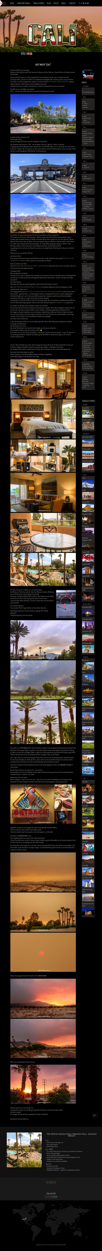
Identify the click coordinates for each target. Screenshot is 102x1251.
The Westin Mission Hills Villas (27, 287)
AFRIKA (85, 405)
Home (12, 3)
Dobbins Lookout (88, 209)
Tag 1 (84, 101)
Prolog (85, 103)
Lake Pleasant (87, 220)
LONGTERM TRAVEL (23, 3)
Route (85, 105)
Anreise (85, 107)
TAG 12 (85, 251)
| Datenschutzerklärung (55, 1245)
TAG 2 (84, 112)
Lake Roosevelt (87, 189)
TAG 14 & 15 (86, 287)
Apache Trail (86, 191)
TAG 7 (84, 183)
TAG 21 (85, 377)
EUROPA (85, 657)
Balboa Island (87, 330)
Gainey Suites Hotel (59, 82)
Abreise (85, 373)
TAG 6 (84, 172)
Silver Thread (87, 154)
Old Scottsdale (87, 203)
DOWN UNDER (87, 604)
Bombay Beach (87, 268)
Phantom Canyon (88, 137)
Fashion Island (87, 328)
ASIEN (84, 475)
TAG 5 (84, 161)
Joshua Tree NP (88, 302)
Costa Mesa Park (88, 368)
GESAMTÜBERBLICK (88, 92)
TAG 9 (84, 213)
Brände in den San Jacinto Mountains (31, 266)
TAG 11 (84, 235)
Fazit (84, 387)
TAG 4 (84, 148)
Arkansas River (87, 139)
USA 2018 (85, 86)
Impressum (40, 1245)
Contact (72, 3)
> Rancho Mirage (88, 257)
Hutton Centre (87, 366)
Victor (85, 135)
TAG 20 (85, 360)
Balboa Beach (87, 332)
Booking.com (60, 303)
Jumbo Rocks (87, 306)
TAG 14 (85, 283)
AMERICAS (86, 434)
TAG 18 (85, 322)
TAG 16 (85, 296)
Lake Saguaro (87, 242)
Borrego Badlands (88, 274)
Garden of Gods (87, 133)
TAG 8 (84, 196)
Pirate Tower (87, 345)
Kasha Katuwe (87, 178)
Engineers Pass (87, 156)
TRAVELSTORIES (38, 3)
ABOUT (63, 3)
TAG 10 (85, 224)
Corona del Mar (87, 343)
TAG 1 (84, 97)
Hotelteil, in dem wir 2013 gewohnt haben (43, 292)
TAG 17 (85, 311)
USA (84, 778)
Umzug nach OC (88, 317)
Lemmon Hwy (87, 231)
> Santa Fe (86, 167)
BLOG (49, 3)
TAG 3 (84, 127)
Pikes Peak (86, 122)
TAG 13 (85, 262)
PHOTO (56, 3)
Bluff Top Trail (87, 355)
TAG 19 (85, 337)
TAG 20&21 (86, 364)
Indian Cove (86, 304)
